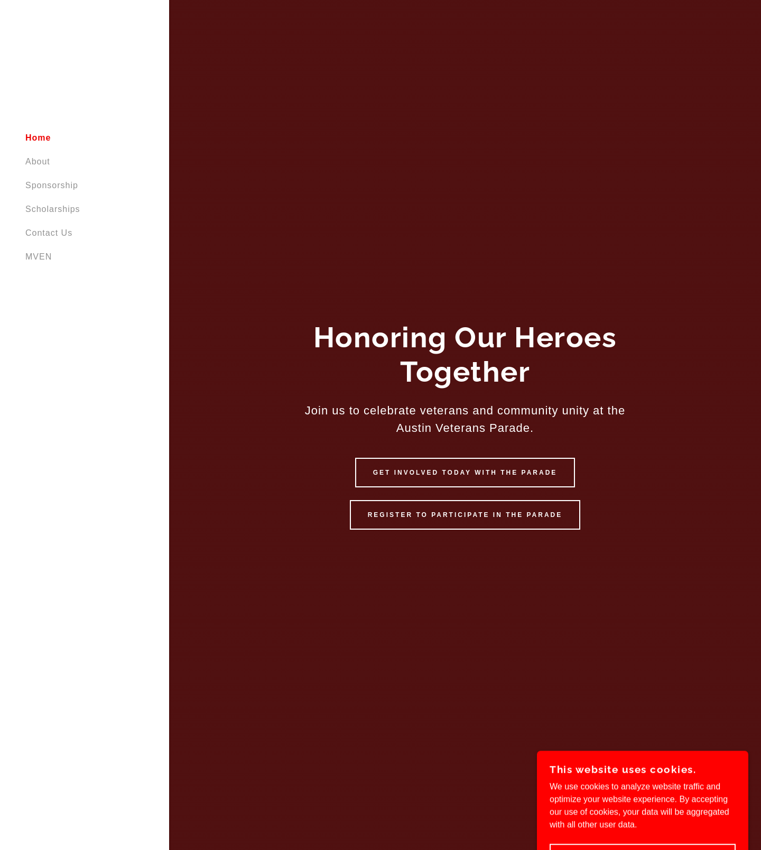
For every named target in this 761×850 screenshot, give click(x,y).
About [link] (37, 161)
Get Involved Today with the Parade (465, 472)
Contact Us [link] (48, 232)
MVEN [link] (38, 256)
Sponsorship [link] (51, 185)
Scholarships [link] (52, 209)
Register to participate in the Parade (465, 515)
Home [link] (38, 137)
